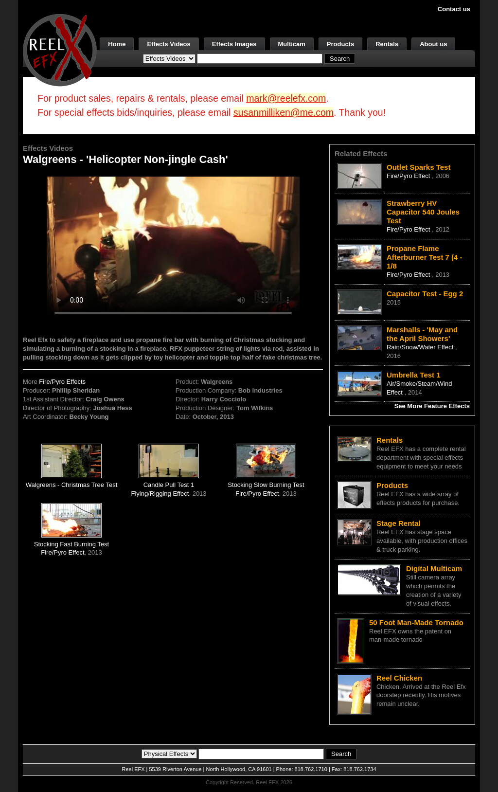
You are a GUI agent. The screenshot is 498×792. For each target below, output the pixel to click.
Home (116, 44)
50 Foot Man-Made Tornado (416, 622)
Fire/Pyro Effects (62, 381)
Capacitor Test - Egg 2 (425, 293)
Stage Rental (398, 523)
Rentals (386, 44)
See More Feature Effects (432, 406)
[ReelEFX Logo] (60, 49)
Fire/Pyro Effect (257, 493)
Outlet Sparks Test (418, 167)
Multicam (291, 44)
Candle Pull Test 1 (169, 484)
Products (340, 44)
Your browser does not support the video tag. (173, 247)
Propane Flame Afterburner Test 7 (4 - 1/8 (424, 257)
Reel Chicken (399, 678)
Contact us (454, 9)
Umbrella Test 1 (414, 375)
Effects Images (234, 44)
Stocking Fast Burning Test (71, 544)
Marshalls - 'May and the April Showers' (422, 333)
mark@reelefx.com (286, 98)
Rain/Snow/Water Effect (421, 347)
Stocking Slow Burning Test (266, 484)
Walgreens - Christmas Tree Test (72, 484)
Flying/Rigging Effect (160, 493)
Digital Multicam (434, 568)
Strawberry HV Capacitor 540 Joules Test (423, 212)
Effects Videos (168, 44)
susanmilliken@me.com (283, 112)
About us (433, 44)
